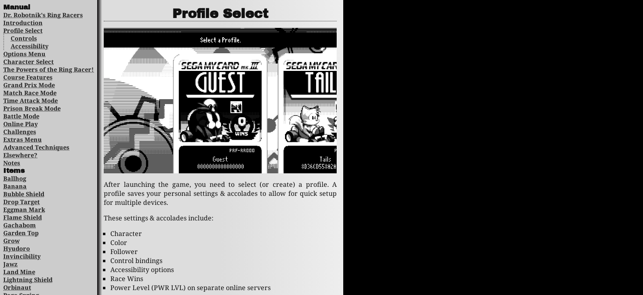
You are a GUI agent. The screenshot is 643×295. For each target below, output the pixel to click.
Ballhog (14, 178)
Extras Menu (22, 139)
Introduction (23, 23)
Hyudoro (16, 248)
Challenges (19, 132)
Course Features (27, 77)
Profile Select (23, 30)
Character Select (28, 62)
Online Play (20, 124)
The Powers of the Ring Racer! (48, 69)
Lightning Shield (27, 280)
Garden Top (21, 233)
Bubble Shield (23, 194)
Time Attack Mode (30, 100)
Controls (24, 38)
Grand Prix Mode (29, 85)
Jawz (10, 264)
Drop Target (21, 202)
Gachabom (19, 225)
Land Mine (19, 272)
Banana (15, 186)
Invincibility (22, 256)
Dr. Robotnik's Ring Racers (43, 15)
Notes (11, 163)
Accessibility (29, 46)
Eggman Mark (24, 209)
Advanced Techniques (36, 147)
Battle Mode (21, 116)
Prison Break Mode (32, 108)
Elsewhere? (20, 155)
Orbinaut (17, 287)
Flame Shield (22, 217)
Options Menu (24, 54)
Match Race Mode (30, 93)
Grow (11, 241)
